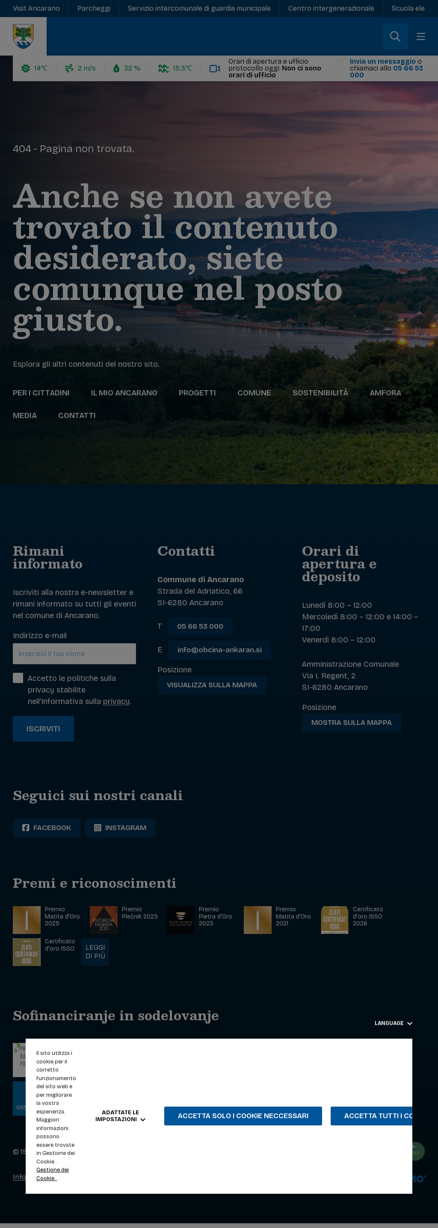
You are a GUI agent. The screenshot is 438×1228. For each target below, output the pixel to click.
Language (393, 1023)
